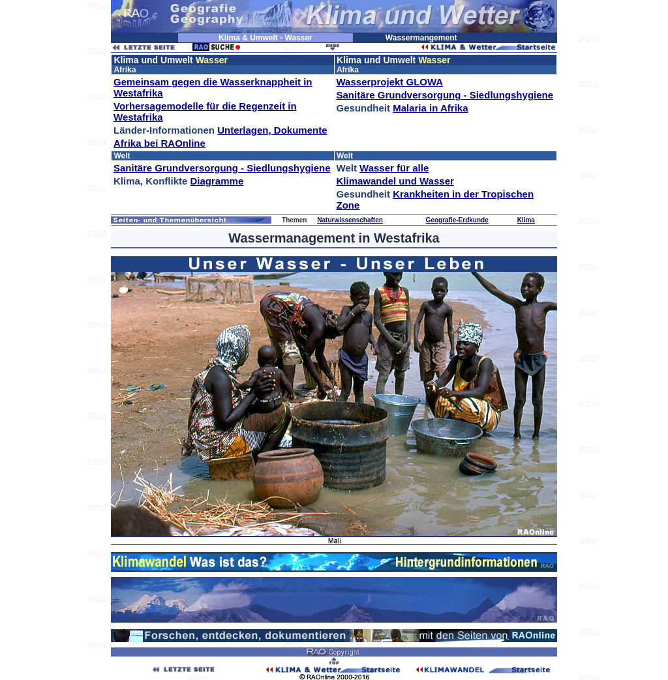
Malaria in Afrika (430, 107)
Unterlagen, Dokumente (272, 130)
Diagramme (217, 180)
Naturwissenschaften (350, 220)
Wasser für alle (394, 167)
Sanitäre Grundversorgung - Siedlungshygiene (445, 94)
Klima (526, 220)
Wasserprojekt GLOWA (390, 81)
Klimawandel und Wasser (395, 180)
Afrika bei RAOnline (159, 143)
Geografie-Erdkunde (457, 220)
